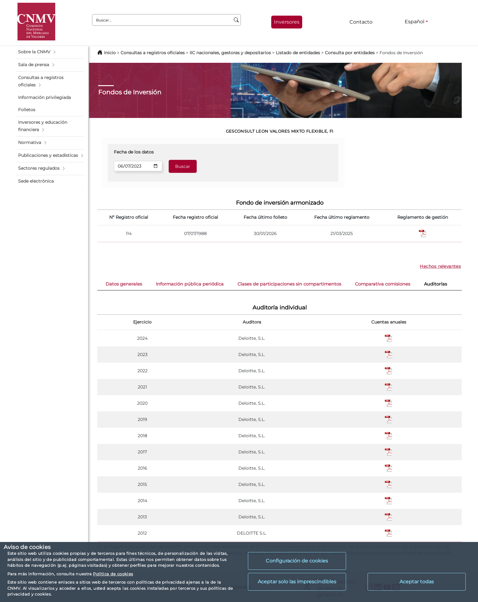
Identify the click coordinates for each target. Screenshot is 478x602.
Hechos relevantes (440, 266)
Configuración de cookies (297, 561)
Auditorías (435, 284)
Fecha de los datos (134, 152)
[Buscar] (236, 20)
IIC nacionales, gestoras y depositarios (230, 52)
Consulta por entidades (350, 52)
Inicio (110, 52)
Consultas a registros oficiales (153, 52)
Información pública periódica (190, 284)
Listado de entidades (298, 52)
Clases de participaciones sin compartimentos (289, 284)
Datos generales (124, 284)
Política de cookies (113, 573)
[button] (50, 52)
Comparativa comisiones (382, 284)
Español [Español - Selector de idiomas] (414, 22)
